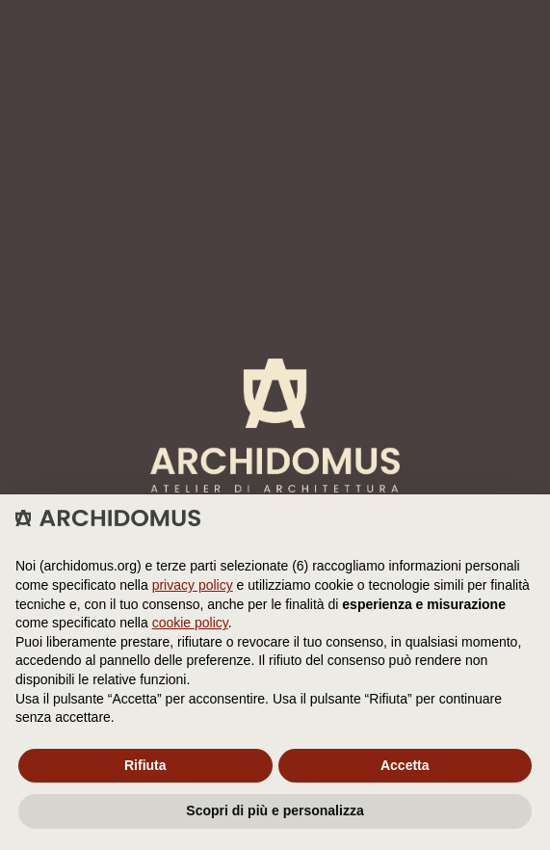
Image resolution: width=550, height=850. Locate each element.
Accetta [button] (405, 765)
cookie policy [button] (190, 622)
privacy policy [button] (192, 585)
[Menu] (512, 21)
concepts (79, 418)
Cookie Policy (196, 279)
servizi (69, 395)
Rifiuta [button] (145, 765)
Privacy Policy (94, 279)
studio (67, 372)
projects (75, 349)
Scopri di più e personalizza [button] (274, 810)
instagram (81, 487)
